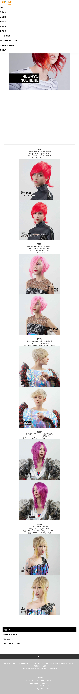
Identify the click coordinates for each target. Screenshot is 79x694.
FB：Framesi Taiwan (20, 663)
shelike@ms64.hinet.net (39, 684)
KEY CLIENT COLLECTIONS (12, 643)
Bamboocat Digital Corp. (36, 689)
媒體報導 (3, 26)
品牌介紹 (3, 12)
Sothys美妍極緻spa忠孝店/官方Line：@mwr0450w (39, 668)
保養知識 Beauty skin (8, 45)
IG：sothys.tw (16, 666)
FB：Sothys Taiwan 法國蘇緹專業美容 (59, 663)
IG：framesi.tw (37, 663)
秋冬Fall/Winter (8, 639)
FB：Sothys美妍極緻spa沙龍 (35, 666)
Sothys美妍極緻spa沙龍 (8, 41)
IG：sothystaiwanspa (57, 666)
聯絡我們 (3, 50)
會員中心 (7, 663)
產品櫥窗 (3, 17)
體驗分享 (3, 31)
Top (39, 657)
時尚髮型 (3, 22)
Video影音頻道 (5, 36)
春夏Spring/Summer (10, 634)
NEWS (2, 7)
